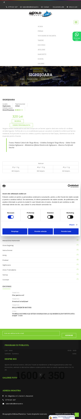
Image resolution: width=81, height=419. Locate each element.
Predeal (5, 260)
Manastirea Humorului (11, 240)
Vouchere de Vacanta (47, 36)
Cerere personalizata (21, 125)
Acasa (40, 26)
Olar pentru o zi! (18, 295)
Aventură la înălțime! (20, 301)
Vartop (5, 275)
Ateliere (41, 50)
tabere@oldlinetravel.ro (30, 7)
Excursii (41, 45)
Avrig (5, 255)
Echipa (40, 59)
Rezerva (18, 121)
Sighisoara (7, 265)
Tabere (41, 40)
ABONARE (69, 335)
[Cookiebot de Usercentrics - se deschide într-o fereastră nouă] (69, 186)
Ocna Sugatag (8, 245)
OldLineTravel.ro (19, 414)
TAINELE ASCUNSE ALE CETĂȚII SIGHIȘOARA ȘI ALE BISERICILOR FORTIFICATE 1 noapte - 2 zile (43, 315)
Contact (46, 7)
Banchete (42, 54)
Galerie (41, 64)
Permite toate (66, 231)
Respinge (14, 231)
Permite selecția (40, 231)
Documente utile (58, 7)
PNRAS (40, 31)
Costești (6, 280)
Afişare (72, 225)
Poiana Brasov (8, 235)
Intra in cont (73, 7)
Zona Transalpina (9, 270)
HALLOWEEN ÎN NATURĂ (21, 308)
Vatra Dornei (7, 250)
